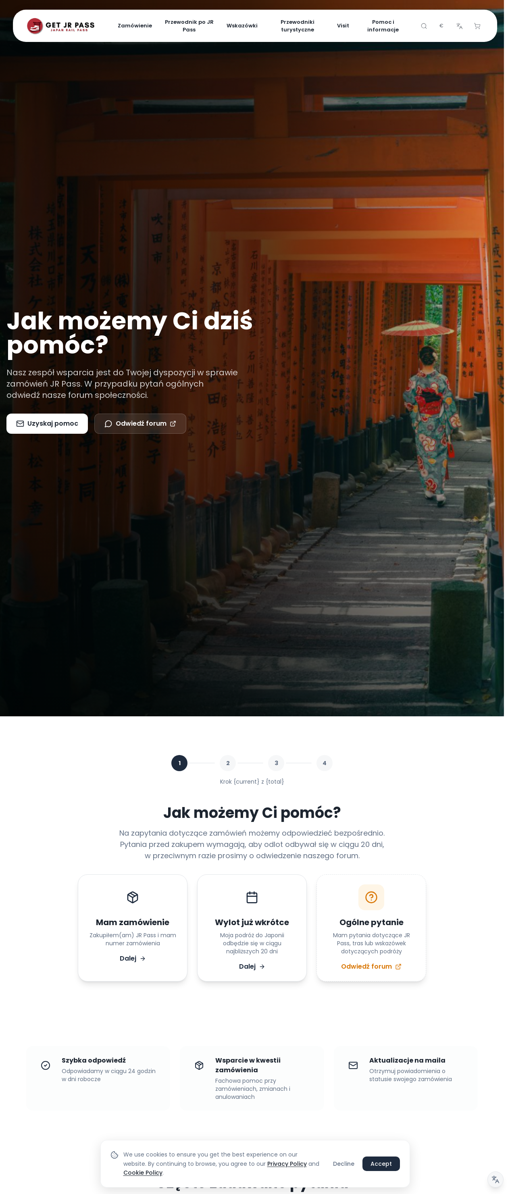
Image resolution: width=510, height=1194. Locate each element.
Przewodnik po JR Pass (189, 26)
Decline (343, 1164)
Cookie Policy (142, 1173)
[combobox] (441, 26)
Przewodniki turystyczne (297, 26)
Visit (343, 25)
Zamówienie (135, 25)
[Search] (423, 26)
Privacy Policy (287, 1164)
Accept (381, 1164)
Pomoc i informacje (383, 26)
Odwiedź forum (140, 423)
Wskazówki (242, 25)
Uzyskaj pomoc (47, 423)
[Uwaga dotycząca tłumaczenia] (495, 1179)
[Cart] (477, 26)
